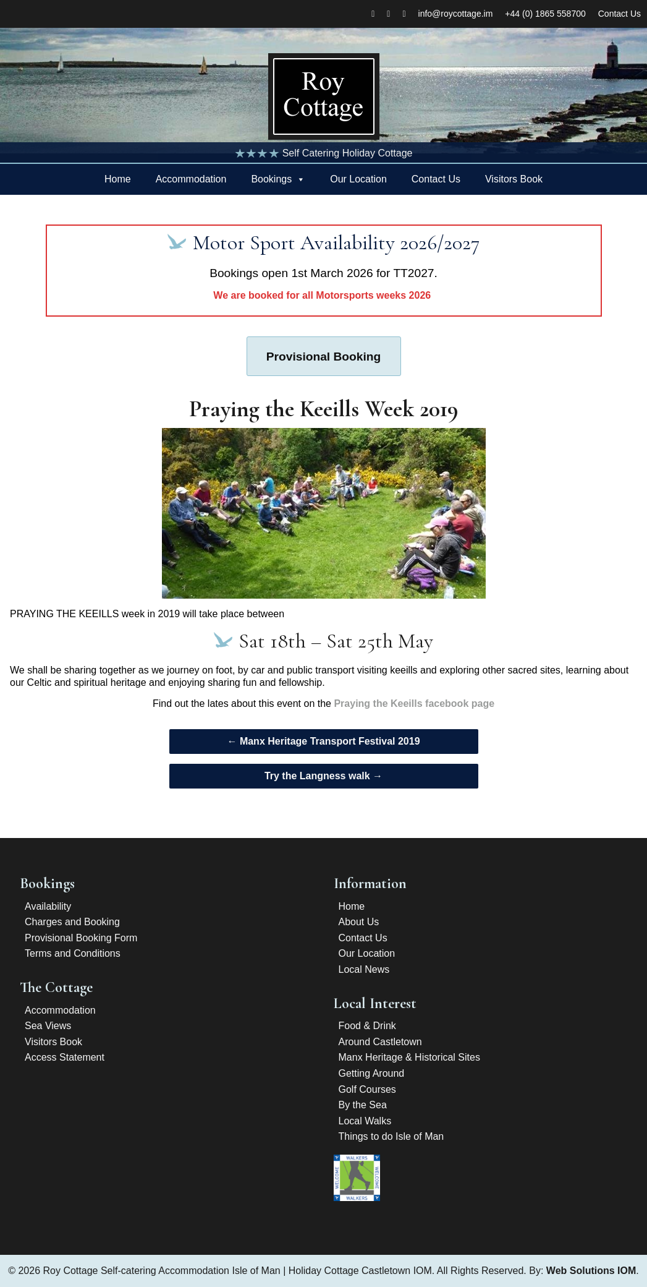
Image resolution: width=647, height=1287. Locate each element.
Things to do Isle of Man (391, 1136)
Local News (364, 969)
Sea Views (48, 1025)
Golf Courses (367, 1089)
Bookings (271, 179)
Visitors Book (514, 179)
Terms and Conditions (73, 953)
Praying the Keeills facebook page (414, 703)
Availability (48, 906)
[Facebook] (373, 14)
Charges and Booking (72, 922)
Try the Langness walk (323, 776)
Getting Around (372, 1073)
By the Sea (363, 1105)
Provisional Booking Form (81, 938)
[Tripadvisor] (404, 14)
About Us (359, 922)
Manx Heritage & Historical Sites (409, 1057)
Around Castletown (380, 1042)
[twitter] (388, 14)
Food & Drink (367, 1025)
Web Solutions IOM (591, 1270)
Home (117, 179)
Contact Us (619, 14)
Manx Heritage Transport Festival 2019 (323, 741)
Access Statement (64, 1057)
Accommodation (191, 179)
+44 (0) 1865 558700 (545, 14)
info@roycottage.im (455, 14)
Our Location (358, 179)
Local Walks (365, 1121)
